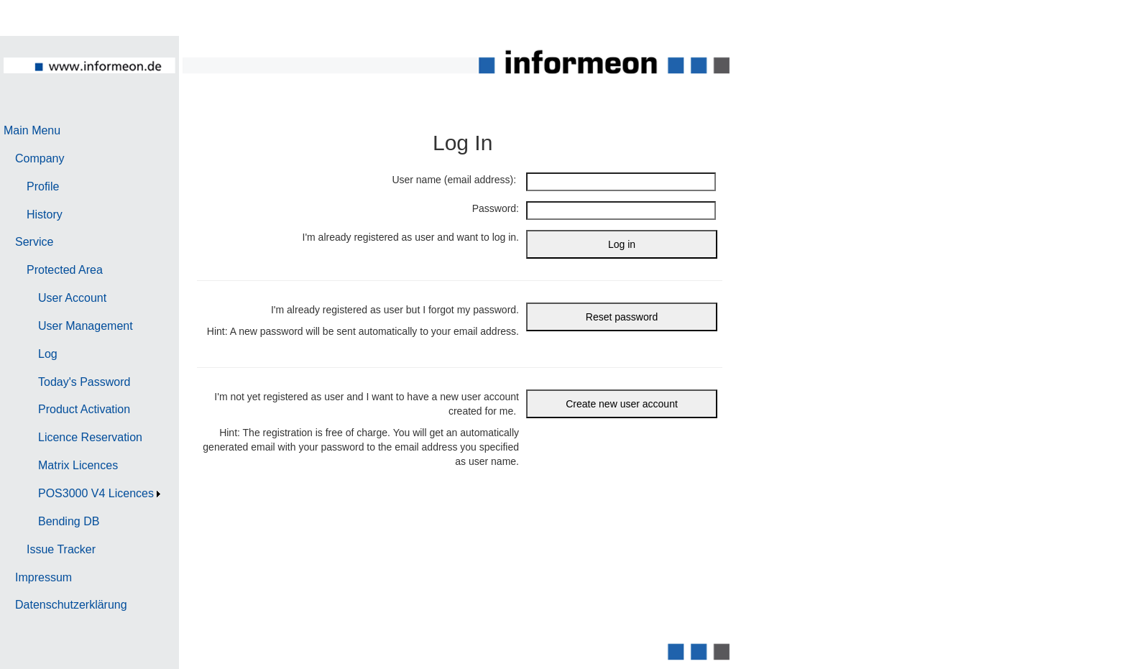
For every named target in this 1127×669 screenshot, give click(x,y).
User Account (72, 298)
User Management (85, 326)
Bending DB (68, 521)
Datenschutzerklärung (71, 605)
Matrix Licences (78, 465)
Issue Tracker (61, 549)
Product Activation (84, 409)
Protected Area (65, 270)
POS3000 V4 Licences (96, 493)
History (45, 214)
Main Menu (32, 130)
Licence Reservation (90, 437)
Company (39, 158)
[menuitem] (84, 131)
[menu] (84, 368)
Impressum (43, 577)
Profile (43, 186)
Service (34, 242)
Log (48, 354)
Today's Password (84, 382)
